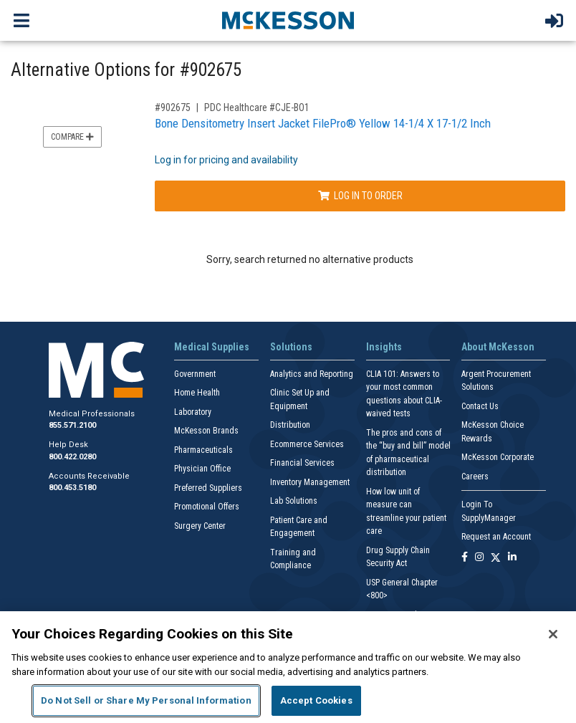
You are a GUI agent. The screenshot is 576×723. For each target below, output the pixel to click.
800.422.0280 (72, 456)
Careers (475, 476)
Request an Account (496, 537)
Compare (72, 137)
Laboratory (192, 412)
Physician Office (202, 469)
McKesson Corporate (497, 457)
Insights (384, 347)
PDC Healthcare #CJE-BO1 (256, 107)
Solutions (291, 347)
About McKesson (497, 347)
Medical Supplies (211, 347)
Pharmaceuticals (203, 450)
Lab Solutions (293, 501)
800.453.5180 (72, 487)
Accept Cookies (316, 700)
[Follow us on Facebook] (464, 558)
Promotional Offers (206, 507)
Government (195, 374)
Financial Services (302, 463)
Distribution (290, 425)
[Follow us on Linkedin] (512, 558)
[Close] (553, 634)
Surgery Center (200, 526)
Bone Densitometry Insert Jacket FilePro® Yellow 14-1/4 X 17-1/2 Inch (323, 123)
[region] (288, 667)
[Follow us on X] (496, 558)
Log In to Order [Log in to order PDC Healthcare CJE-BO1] (360, 195)
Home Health (197, 393)
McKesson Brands (206, 431)
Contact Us (480, 406)
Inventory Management (310, 482)
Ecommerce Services (307, 444)
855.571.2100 (72, 425)
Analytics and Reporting (311, 374)
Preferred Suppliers (208, 488)
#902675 (173, 107)
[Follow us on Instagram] (479, 558)
